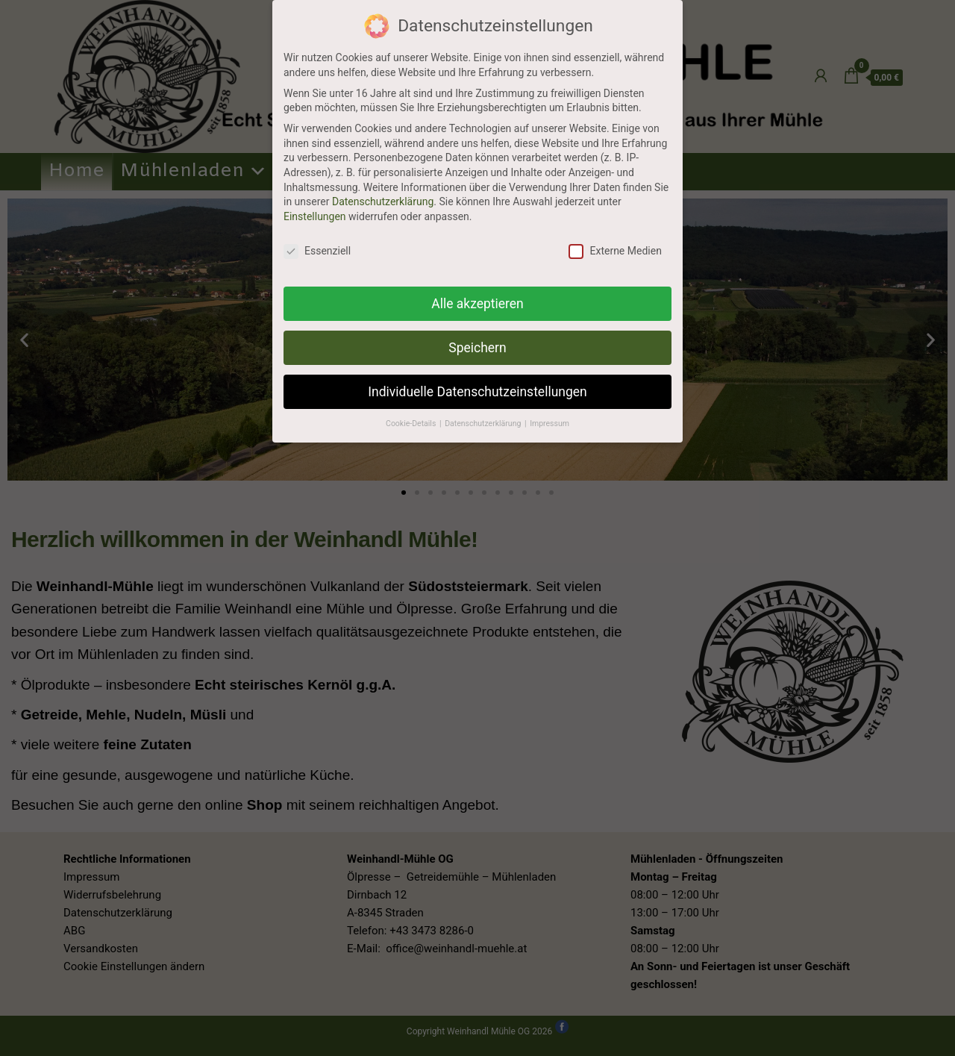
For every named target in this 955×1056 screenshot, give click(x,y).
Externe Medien (615, 251)
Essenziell (317, 251)
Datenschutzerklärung (382, 201)
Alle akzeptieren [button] (477, 303)
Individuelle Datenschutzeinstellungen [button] (477, 391)
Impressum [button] (549, 423)
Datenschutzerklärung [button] (484, 423)
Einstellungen (315, 216)
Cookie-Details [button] (412, 423)
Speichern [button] (477, 347)
